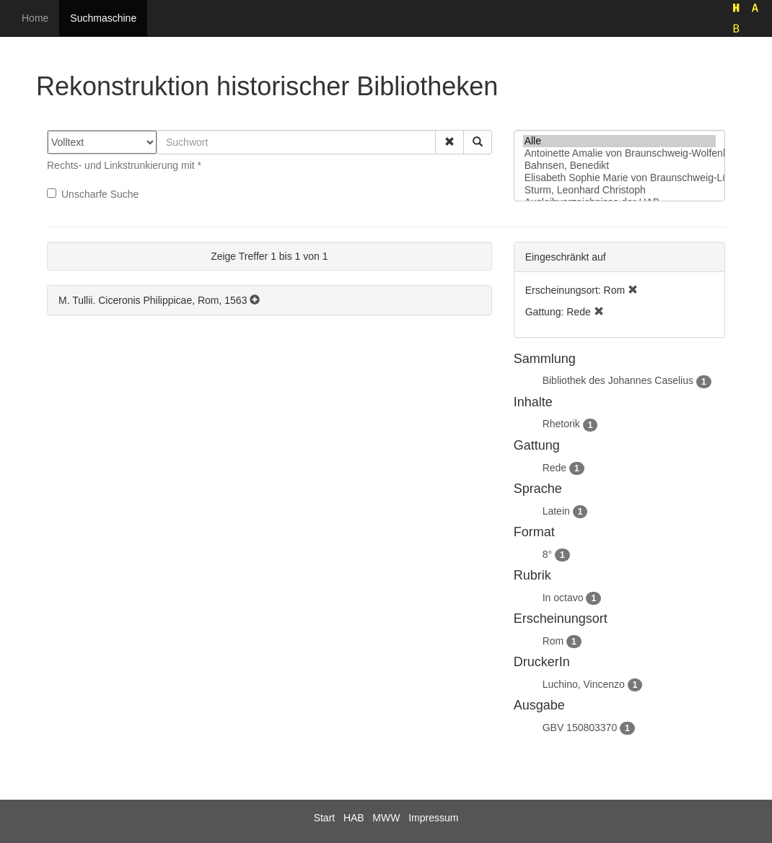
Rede (554, 467)
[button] (449, 142)
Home (35, 18)
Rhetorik (561, 423)
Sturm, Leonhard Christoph (619, 190)
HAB (353, 818)
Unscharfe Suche (93, 194)
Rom (553, 641)
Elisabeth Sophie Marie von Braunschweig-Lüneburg (619, 178)
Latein (556, 511)
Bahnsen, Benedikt (619, 166)
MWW (386, 818)
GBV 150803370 (580, 727)
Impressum (433, 818)
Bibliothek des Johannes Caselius (618, 380)
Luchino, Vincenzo (584, 684)
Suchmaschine (103, 18)
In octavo (563, 597)
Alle (619, 141)
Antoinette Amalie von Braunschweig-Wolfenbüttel (619, 153)
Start (324, 818)
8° (547, 554)
